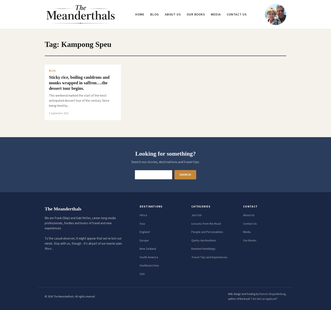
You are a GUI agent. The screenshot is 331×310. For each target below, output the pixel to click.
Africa (143, 215)
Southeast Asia (149, 266)
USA (142, 274)
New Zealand (148, 249)
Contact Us (250, 224)
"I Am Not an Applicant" (264, 299)
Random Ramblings (203, 249)
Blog (154, 14)
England (145, 232)
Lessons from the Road (206, 224)
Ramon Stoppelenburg (272, 294)
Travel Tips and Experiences (209, 257)
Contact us (237, 14)
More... (49, 249)
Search (185, 175)
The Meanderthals (63, 208)
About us (173, 14)
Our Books (196, 14)
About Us (249, 215)
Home (139, 14)
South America (149, 257)
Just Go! (196, 215)
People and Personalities (207, 232)
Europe (144, 240)
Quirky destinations (203, 240)
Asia (142, 224)
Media (216, 14)
